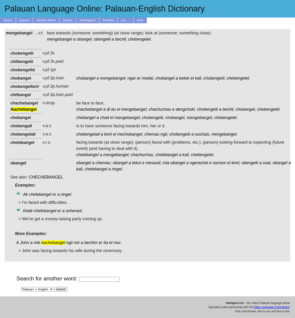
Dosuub (67, 20)
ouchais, (202, 134)
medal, (148, 78)
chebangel (85, 117)
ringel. (117, 169)
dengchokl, (186, 109)
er (139, 78)
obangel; (85, 39)
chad (104, 117)
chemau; (104, 162)
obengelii (102, 39)
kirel (108, 134)
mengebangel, (200, 117)
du (113, 109)
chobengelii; (214, 78)
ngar (131, 78)
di (108, 109)
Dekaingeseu (88, 20)
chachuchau (160, 109)
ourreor (219, 162)
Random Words (46, 20)
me (77, 242)
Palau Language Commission (272, 307)
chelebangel (87, 154)
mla (165, 162)
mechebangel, (130, 134)
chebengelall (88, 134)
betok (184, 78)
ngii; (164, 134)
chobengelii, (153, 117)
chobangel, (246, 109)
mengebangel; (113, 78)
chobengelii (207, 109)
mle (37, 242)
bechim (90, 242)
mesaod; (153, 162)
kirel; (236, 162)
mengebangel (59, 39)
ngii (69, 242)
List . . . (125, 20)
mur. (118, 242)
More (140, 20)
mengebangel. (224, 134)
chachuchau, (142, 154)
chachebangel (89, 109)
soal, (267, 162)
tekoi (136, 162)
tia (105, 242)
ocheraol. (74, 210)
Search (7, 20)
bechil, (229, 109)
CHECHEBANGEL (46, 177)
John (24, 242)
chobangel (85, 78)
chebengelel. (140, 39)
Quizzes (24, 20)
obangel (83, 162)
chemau (152, 134)
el (192, 78)
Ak (25, 194)
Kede (28, 210)
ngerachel (199, 162)
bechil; (121, 39)
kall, (198, 78)
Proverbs (108, 20)
